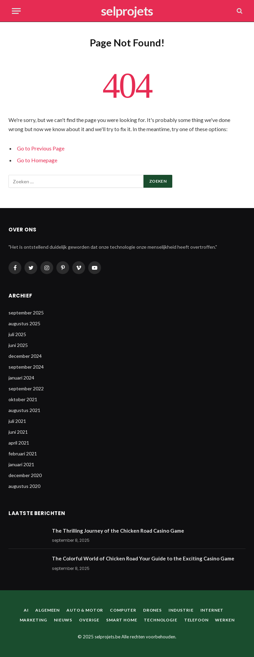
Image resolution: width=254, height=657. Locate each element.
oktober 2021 (22, 399)
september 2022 (26, 388)
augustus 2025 (24, 323)
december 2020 (25, 475)
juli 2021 (17, 421)
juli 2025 (17, 334)
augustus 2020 (24, 486)
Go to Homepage (37, 160)
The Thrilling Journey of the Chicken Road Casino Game (118, 531)
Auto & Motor (84, 610)
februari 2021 (22, 453)
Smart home (121, 619)
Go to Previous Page (40, 148)
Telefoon (196, 619)
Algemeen (47, 610)
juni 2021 (18, 432)
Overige (89, 619)
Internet (212, 610)
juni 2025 (18, 345)
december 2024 (25, 356)
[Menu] (16, 11)
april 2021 (18, 443)
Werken (224, 619)
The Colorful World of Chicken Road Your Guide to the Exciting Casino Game (143, 558)
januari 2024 (21, 378)
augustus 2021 (24, 410)
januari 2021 (21, 464)
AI (26, 610)
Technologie (160, 619)
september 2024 (26, 367)
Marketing (33, 619)
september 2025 (26, 312)
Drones (152, 610)
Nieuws (63, 619)
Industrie (181, 610)
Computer (123, 610)
